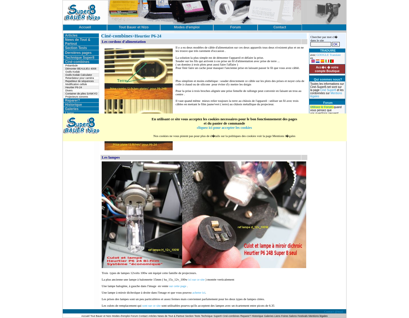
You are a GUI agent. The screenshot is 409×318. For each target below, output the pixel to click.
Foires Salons (289, 316)
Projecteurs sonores (76, 96)
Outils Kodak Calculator (78, 74)
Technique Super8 (79, 58)
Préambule (71, 65)
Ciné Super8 (328, 90)
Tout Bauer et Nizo (100, 316)
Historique (73, 105)
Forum (135, 316)
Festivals (303, 316)
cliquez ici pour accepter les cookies (224, 128)
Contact (143, 316)
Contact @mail (334, 311)
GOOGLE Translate (328, 54)
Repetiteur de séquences (79, 81)
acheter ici (198, 292)
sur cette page (178, 286)
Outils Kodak (72, 71)
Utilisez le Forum (322, 107)
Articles (71, 35)
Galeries (71, 109)
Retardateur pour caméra (79, 78)
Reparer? (72, 100)
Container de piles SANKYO (81, 93)
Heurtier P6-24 (73, 87)
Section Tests (76, 48)
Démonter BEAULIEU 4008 (80, 68)
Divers (69, 90)
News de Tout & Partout (171, 316)
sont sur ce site (152, 305)
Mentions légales (318, 316)
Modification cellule (76, 84)
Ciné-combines (77, 62)
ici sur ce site (196, 279)
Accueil (85, 316)
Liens (69, 113)
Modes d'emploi (121, 316)
